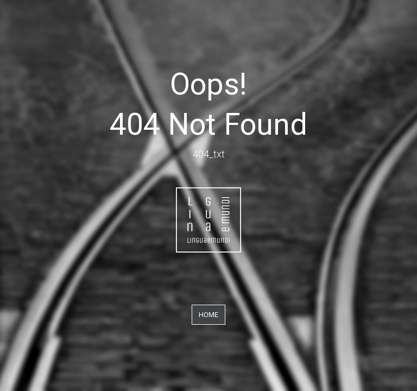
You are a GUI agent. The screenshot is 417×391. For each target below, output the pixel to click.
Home (208, 315)
